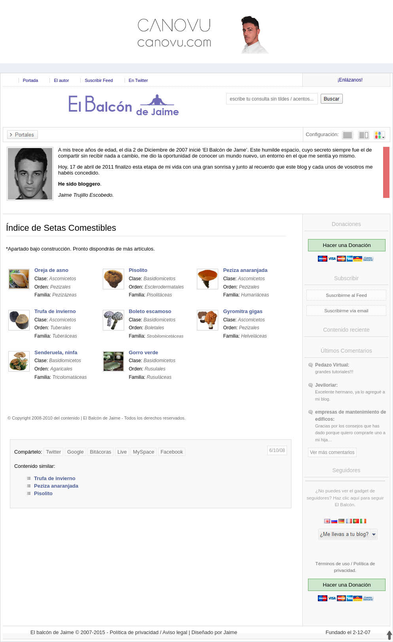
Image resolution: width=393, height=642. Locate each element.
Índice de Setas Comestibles (61, 228)
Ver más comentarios (332, 452)
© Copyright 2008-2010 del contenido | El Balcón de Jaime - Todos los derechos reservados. (96, 418)
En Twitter (138, 80)
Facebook (172, 452)
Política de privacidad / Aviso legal (148, 632)
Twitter (53, 452)
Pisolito (43, 493)
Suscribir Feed (99, 80)
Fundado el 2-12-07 (348, 632)
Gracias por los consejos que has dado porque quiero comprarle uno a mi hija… (350, 433)
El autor (61, 80)
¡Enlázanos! (350, 80)
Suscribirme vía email (346, 310)
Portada (30, 80)
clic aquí (350, 497)
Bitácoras (100, 452)
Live (122, 452)
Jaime (230, 632)
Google (75, 452)
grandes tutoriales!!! (334, 371)
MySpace (143, 452)
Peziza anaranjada (56, 486)
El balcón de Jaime (52, 632)
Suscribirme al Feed (346, 295)
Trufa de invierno (55, 478)
